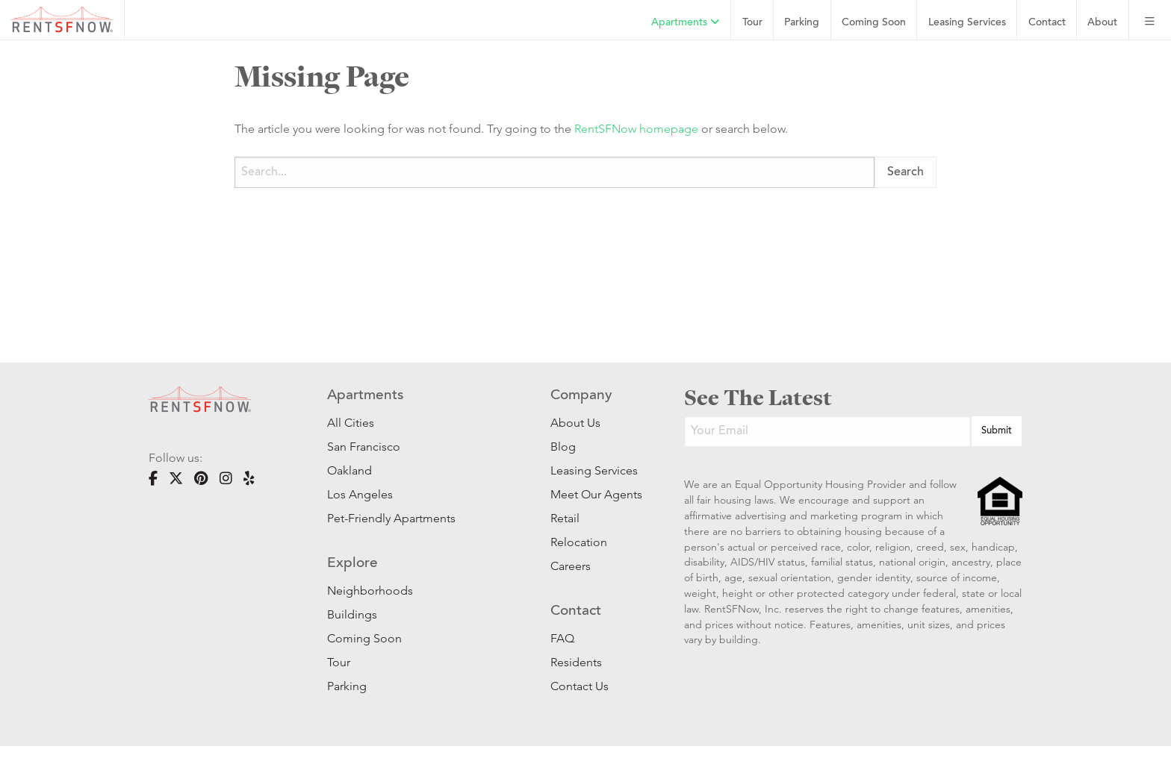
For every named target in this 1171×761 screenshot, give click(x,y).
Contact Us (579, 686)
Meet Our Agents (594, 494)
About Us (575, 423)
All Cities (350, 423)
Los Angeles (360, 494)
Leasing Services (594, 470)
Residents (576, 662)
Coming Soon (874, 22)
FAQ (562, 638)
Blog (563, 446)
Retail (565, 518)
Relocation (578, 542)
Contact (1047, 22)
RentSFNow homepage (636, 129)
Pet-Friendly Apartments (391, 518)
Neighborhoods (370, 590)
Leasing (967, 22)
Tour (752, 22)
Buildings (352, 614)
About (1102, 22)
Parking (801, 22)
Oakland (349, 470)
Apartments (685, 22)
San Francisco (363, 446)
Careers (570, 566)
